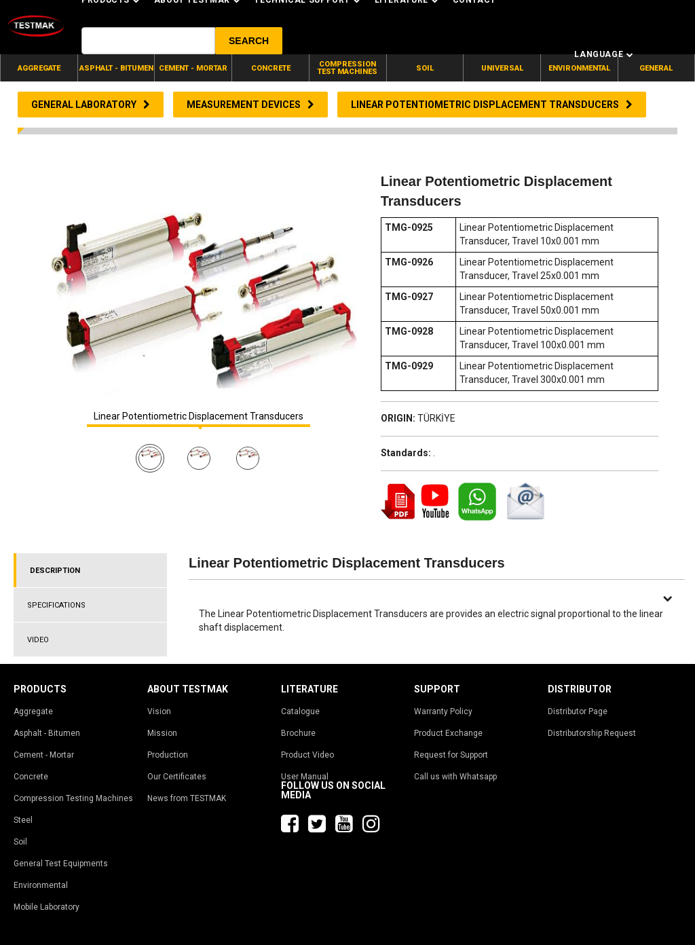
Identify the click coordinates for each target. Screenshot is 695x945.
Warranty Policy (443, 711)
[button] (248, 40)
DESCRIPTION (55, 570)
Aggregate (33, 711)
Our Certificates (176, 777)
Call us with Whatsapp (455, 777)
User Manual (304, 777)
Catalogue (300, 711)
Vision (159, 711)
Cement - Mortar (44, 755)
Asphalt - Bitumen (47, 733)
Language (604, 54)
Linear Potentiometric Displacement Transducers (198, 416)
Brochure (298, 733)
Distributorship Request (592, 733)
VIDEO (38, 639)
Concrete (31, 777)
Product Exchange (448, 733)
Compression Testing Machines (73, 798)
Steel (23, 820)
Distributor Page (577, 711)
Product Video (307, 755)
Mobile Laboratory (46, 907)
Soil (20, 842)
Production (167, 755)
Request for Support (451, 755)
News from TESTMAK (186, 798)
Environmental (41, 885)
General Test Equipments (61, 863)
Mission (162, 733)
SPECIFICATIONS (56, 605)
